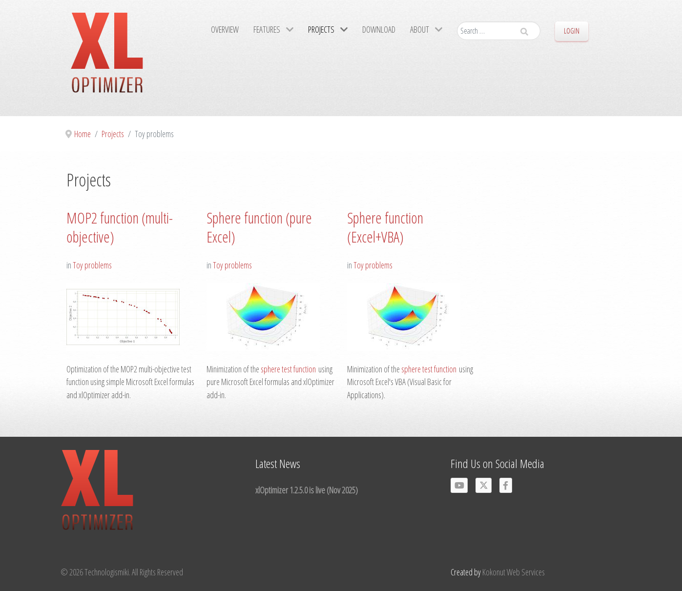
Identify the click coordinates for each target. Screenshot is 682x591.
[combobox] (498, 30)
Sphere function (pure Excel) (259, 227)
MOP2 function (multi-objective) (119, 227)
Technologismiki (106, 572)
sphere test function (288, 369)
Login (571, 31)
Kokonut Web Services (513, 572)
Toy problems (92, 265)
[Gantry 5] (107, 58)
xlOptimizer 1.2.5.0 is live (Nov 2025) (306, 490)
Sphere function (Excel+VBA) (385, 227)
